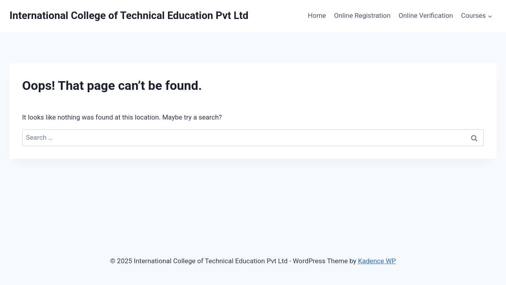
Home (317, 15)
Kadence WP (377, 261)
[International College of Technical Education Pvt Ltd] (128, 16)
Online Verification (425, 15)
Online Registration (362, 15)
